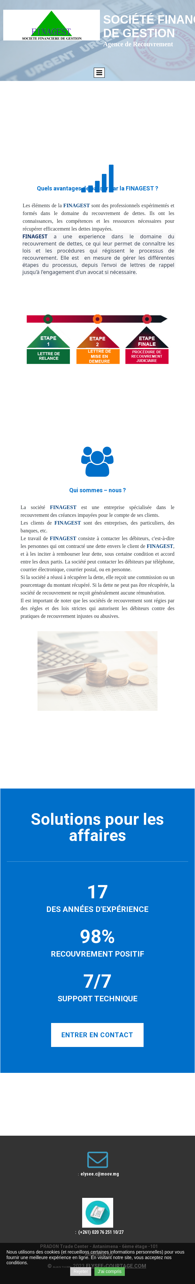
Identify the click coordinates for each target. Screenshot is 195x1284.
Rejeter (80, 1271)
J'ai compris (109, 1271)
